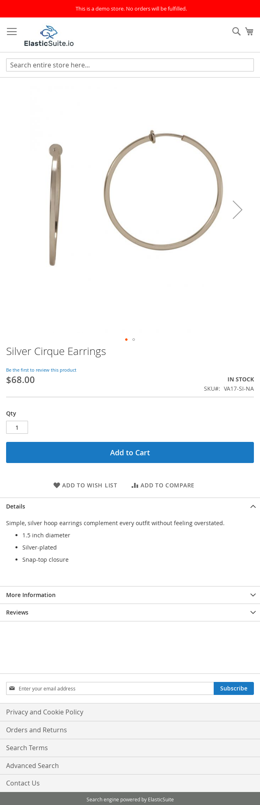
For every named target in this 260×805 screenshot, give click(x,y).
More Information (31, 595)
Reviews (17, 612)
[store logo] (49, 35)
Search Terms (27, 747)
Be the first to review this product (41, 370)
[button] (237, 209)
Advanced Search (32, 765)
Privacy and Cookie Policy (44, 712)
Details (15, 506)
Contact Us (23, 783)
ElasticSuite (161, 799)
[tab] (130, 506)
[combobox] (130, 64)
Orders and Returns (36, 729)
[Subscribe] (234, 688)
